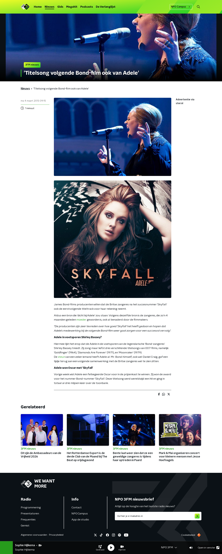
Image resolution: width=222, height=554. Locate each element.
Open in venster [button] (208, 547)
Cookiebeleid (188, 535)
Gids (60, 7)
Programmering (31, 507)
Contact (76, 507)
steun (61, 357)
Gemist (25, 525)
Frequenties (28, 519)
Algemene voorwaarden (34, 535)
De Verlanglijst (105, 7)
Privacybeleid (56, 535)
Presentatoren (30, 513)
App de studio (80, 519)
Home (38, 7)
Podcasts (86, 7)
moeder (81, 319)
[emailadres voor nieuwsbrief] (158, 516)
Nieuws (49, 7)
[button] (100, 547)
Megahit (71, 7)
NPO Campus (181, 6)
